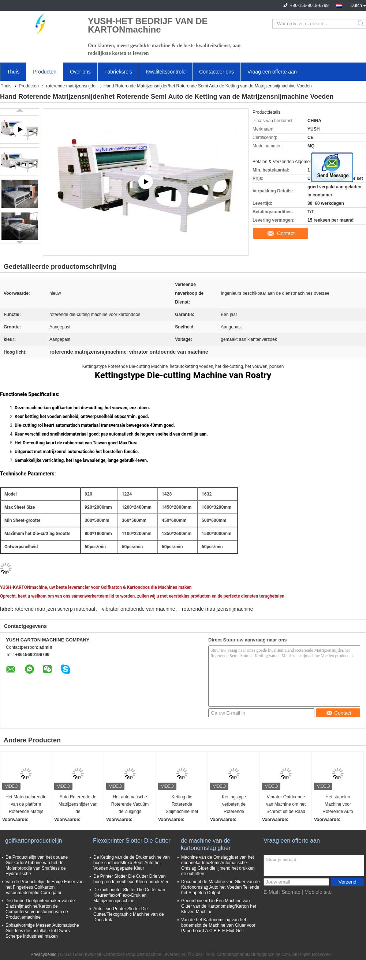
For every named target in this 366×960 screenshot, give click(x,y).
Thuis (13, 72)
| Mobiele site (317, 892)
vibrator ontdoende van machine (138, 609)
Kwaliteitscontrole (166, 72)
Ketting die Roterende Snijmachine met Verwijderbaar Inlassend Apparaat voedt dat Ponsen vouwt (182, 804)
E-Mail (271, 892)
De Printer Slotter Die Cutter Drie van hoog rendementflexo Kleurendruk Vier (130, 879)
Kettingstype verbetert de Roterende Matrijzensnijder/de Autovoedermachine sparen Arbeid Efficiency (234, 804)
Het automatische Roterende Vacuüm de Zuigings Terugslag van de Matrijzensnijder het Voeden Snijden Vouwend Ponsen (130, 804)
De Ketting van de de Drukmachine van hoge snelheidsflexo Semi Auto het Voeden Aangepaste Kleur (131, 863)
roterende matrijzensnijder (71, 86)
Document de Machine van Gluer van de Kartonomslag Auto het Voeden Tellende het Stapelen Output (220, 887)
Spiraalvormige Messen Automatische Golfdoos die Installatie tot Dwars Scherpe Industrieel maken (42, 931)
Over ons (80, 72)
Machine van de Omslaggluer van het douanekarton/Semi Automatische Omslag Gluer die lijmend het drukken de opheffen (218, 865)
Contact (286, 233)
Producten (44, 72)
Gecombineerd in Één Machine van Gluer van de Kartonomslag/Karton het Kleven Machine (218, 906)
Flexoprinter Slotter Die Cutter (132, 840)
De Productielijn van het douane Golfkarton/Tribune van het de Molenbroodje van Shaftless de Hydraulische (36, 865)
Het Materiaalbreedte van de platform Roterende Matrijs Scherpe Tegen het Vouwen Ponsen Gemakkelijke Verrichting (25, 804)
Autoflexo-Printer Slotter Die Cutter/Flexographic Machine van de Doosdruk (128, 914)
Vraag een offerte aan (272, 72)
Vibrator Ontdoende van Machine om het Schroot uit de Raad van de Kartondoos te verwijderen (286, 804)
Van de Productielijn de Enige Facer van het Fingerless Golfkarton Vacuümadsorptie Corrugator (44, 887)
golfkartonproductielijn (33, 840)
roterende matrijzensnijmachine (217, 609)
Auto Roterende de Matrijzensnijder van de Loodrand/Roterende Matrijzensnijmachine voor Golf (77, 804)
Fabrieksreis (118, 72)
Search (361, 24)
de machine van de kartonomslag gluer (206, 844)
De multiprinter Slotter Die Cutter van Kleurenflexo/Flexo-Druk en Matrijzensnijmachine (129, 895)
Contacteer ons (216, 72)
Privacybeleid (43, 954)
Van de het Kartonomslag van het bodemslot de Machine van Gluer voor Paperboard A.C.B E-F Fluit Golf (218, 925)
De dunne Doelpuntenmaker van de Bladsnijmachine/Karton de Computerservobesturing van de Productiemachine (40, 909)
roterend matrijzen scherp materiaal (55, 609)
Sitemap (290, 892)
